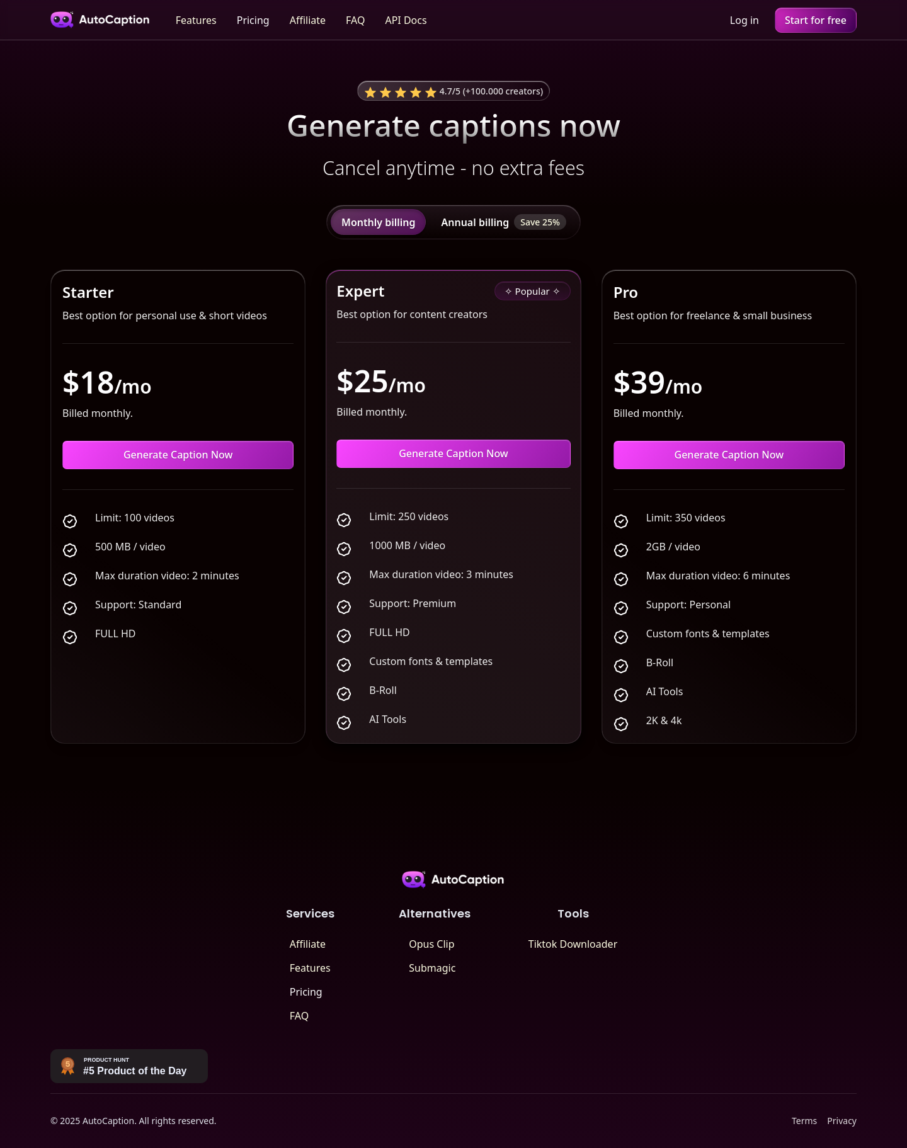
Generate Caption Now (178, 455)
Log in (744, 20)
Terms (804, 1121)
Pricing (253, 20)
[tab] (378, 222)
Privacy (842, 1121)
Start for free (816, 20)
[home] (100, 19)
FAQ (355, 20)
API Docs (405, 20)
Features (196, 20)
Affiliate (308, 20)
